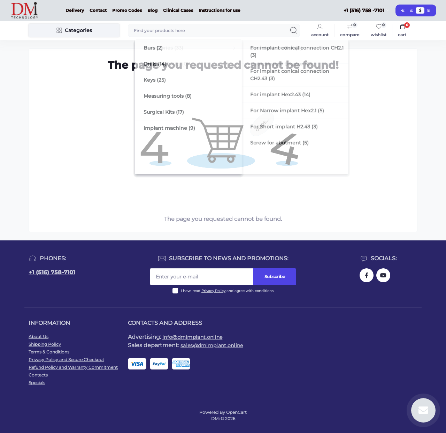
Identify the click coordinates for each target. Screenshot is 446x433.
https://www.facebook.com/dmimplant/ (366, 275)
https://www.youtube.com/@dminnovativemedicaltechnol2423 (383, 275)
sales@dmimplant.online (211, 345)
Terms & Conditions (49, 351)
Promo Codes (127, 10)
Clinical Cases (178, 10)
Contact (98, 10)
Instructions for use (219, 10)
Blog (152, 10)
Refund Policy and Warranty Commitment (73, 367)
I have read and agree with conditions (227, 291)
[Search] (293, 30)
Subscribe (274, 276)
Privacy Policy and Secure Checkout (66, 359)
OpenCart (236, 412)
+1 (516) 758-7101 (52, 272)
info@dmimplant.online (192, 337)
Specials (37, 382)
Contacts (38, 375)
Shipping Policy (45, 344)
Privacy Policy (213, 291)
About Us (38, 336)
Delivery (75, 10)
